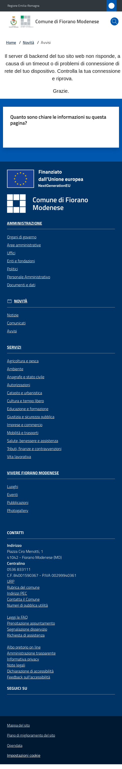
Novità (28, 42)
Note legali (16, 665)
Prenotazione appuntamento (31, 623)
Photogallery (17, 510)
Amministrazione (24, 223)
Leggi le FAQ (17, 617)
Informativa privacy (23, 659)
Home (11, 42)
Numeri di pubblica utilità (27, 605)
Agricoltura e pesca (23, 361)
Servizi (14, 347)
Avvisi (12, 331)
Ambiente (15, 369)
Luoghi (12, 486)
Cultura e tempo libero (25, 401)
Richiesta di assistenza (26, 635)
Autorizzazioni (18, 385)
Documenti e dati (21, 285)
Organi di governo (21, 237)
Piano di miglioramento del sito (31, 735)
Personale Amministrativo (28, 277)
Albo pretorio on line (24, 647)
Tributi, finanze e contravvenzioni (34, 449)
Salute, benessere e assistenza (32, 441)
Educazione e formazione (27, 409)
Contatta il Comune (23, 599)
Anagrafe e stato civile (25, 377)
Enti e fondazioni (21, 261)
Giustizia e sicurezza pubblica (30, 417)
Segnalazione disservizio (27, 629)
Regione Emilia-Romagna (23, 5)
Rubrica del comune (23, 587)
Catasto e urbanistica (24, 393)
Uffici (11, 253)
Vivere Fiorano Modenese (33, 473)
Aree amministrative (24, 245)
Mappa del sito (18, 725)
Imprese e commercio (24, 425)
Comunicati (16, 323)
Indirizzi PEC (17, 593)
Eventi (12, 494)
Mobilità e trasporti (22, 433)
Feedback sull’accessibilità (28, 677)
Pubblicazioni (17, 502)
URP (10, 581)
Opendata (14, 745)
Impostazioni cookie (23, 755)
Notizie (13, 315)
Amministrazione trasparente (31, 653)
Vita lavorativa (19, 457)
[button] (114, 21)
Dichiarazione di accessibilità (30, 671)
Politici (12, 269)
